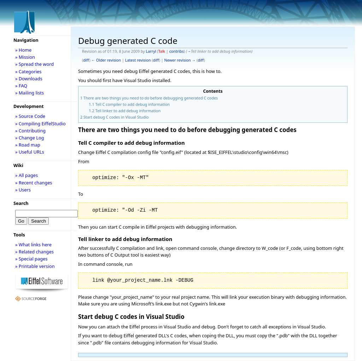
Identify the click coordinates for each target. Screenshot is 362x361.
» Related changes (34, 251)
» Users (23, 190)
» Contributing (30, 130)
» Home (23, 50)
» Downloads (28, 78)
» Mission (25, 57)
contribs (176, 51)
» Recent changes (33, 182)
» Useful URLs (29, 152)
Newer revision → (180, 60)
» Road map (27, 145)
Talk (161, 51)
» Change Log (29, 137)
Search (21, 203)
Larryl (151, 51)
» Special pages (31, 259)
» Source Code (30, 116)
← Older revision (106, 60)
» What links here (33, 244)
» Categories (28, 71)
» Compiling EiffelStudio (40, 123)
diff (86, 60)
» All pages (26, 175)
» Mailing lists (29, 93)
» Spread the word (34, 64)
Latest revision (138, 60)
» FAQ (21, 85)
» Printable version (35, 266)
